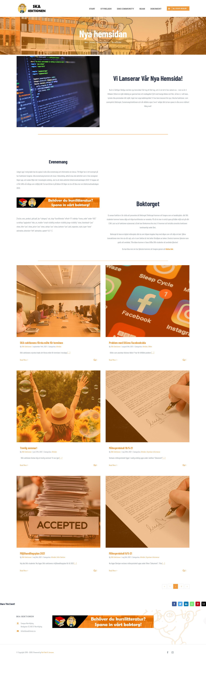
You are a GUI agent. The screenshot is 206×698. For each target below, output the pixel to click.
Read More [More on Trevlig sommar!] (23, 465)
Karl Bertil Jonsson (47, 652)
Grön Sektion (61, 557)
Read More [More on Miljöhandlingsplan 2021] (23, 570)
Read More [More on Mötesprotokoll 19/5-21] (112, 465)
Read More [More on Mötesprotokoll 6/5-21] (112, 570)
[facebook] (168, 652)
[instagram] (172, 652)
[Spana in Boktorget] (58, 198)
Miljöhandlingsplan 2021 (32, 553)
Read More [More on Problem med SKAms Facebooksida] (112, 360)
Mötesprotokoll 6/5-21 (120, 553)
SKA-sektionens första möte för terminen (41, 342)
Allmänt (58, 346)
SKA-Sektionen (26, 346)
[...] (69, 352)
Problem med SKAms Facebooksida (127, 342)
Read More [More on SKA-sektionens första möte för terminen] (23, 360)
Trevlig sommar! (28, 448)
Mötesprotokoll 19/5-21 (121, 448)
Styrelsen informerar (153, 452)
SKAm (150, 346)
